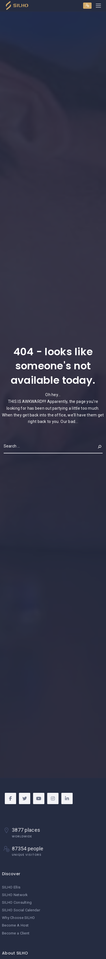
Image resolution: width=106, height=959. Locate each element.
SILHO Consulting (17, 902)
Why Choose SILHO (18, 918)
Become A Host (15, 925)
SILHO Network (15, 895)
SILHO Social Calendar (21, 910)
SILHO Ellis (11, 887)
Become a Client (15, 933)
